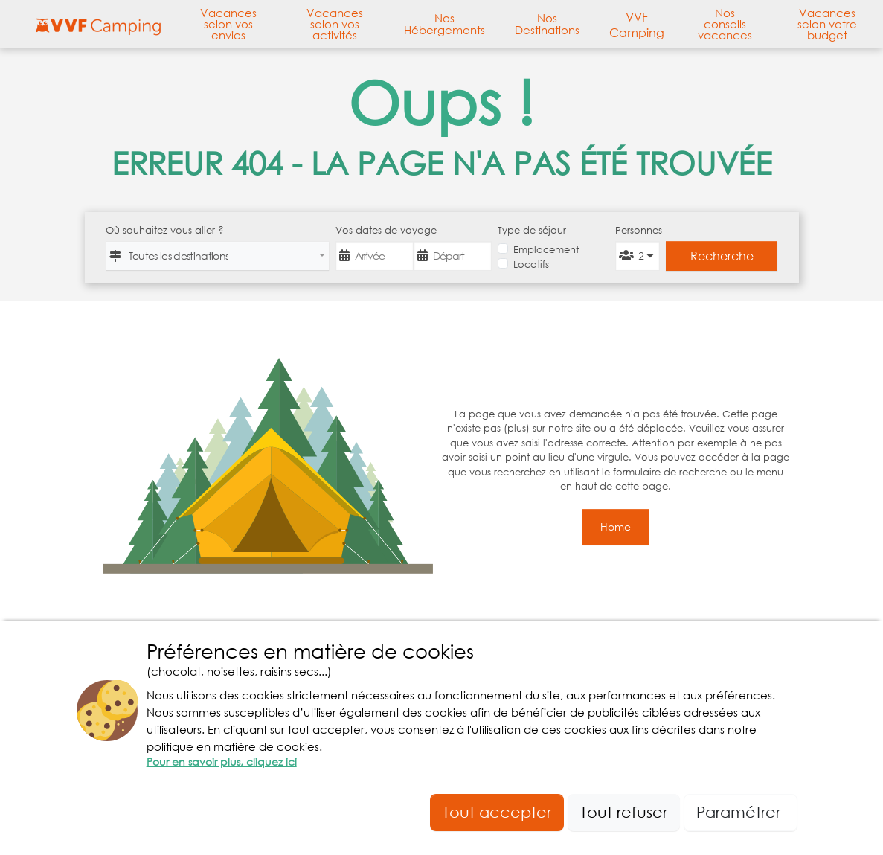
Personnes (637, 230)
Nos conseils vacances (725, 24)
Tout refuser (623, 812)
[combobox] (217, 256)
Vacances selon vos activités (334, 24)
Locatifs (531, 264)
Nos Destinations (547, 24)
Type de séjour (532, 230)
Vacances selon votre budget (827, 24)
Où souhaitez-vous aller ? (165, 230)
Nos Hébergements (444, 24)
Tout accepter (497, 812)
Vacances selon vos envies (228, 24)
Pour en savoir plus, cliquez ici (222, 762)
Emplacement (546, 249)
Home (615, 526)
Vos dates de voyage (386, 230)
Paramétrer (740, 812)
